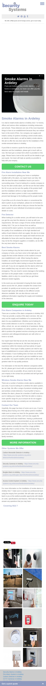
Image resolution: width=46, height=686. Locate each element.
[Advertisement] (23, 49)
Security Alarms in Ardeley (12, 672)
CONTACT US (23, 166)
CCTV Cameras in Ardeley (12, 679)
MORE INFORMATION (23, 442)
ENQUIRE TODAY (22, 304)
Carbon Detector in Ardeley (12, 676)
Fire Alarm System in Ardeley (13, 674)
